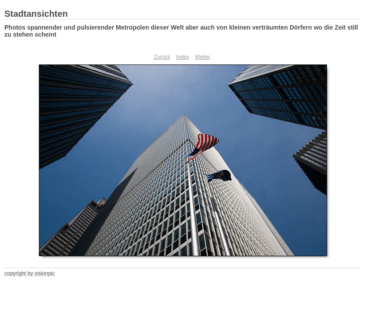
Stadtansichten (36, 14)
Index (182, 57)
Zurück (162, 57)
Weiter (202, 57)
